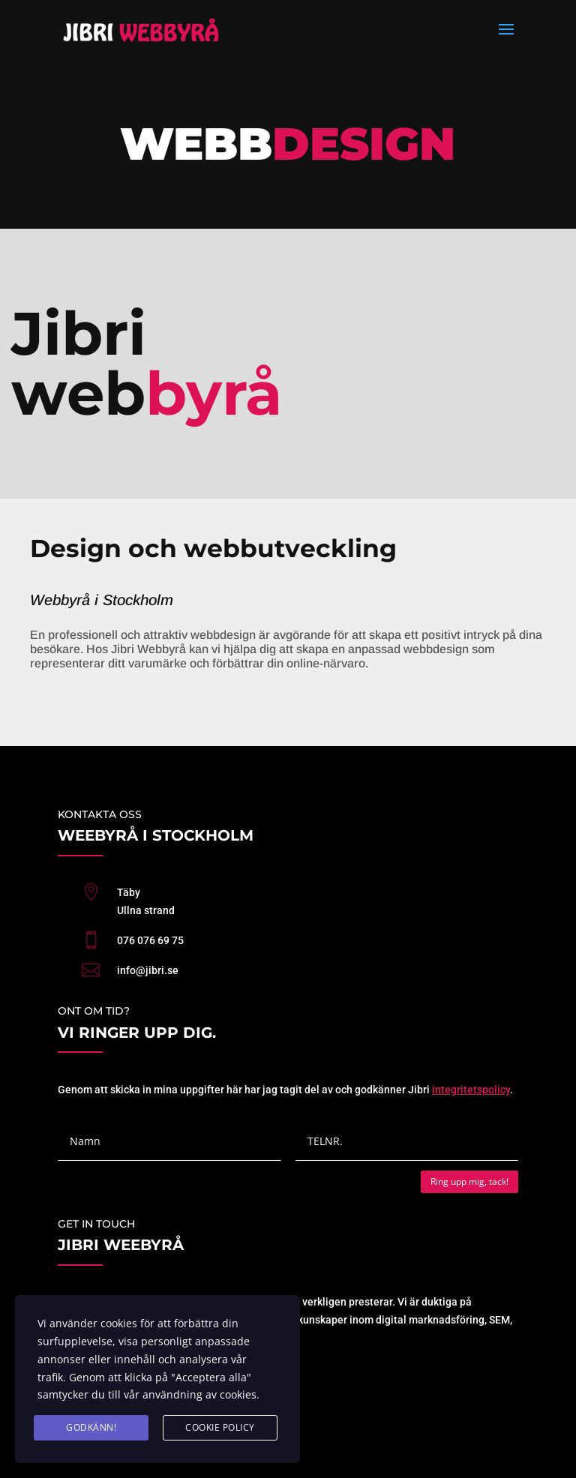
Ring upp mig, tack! (469, 1181)
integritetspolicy (471, 1090)
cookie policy (220, 1427)
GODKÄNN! (91, 1427)
